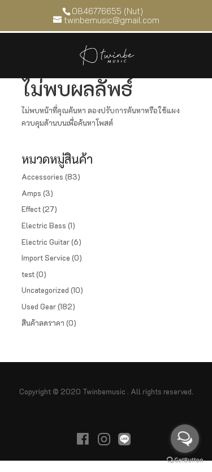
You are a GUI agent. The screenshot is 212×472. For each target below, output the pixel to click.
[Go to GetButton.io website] (185, 460)
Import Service (45, 257)
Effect (31, 209)
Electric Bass (43, 225)
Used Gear (38, 306)
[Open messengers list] (185, 438)
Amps (31, 193)
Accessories (42, 176)
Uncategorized (45, 290)
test (27, 274)
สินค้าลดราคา (42, 323)
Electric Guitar (45, 241)
